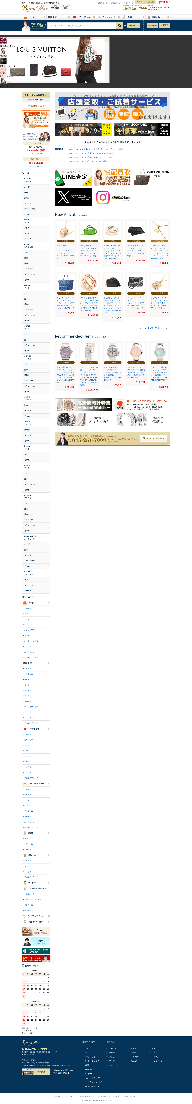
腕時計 (26, 198)
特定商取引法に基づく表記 (111, 1096)
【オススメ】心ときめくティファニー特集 (96, 157)
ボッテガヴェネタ (31, 641)
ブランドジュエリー (91, 1061)
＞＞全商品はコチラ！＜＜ (154, 328)
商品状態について (36, 106)
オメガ (132, 1048)
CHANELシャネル (26, 357)
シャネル (27, 625)
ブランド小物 (29, 209)
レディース (28, 233)
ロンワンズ (28, 905)
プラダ (26, 635)
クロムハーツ (29, 894)
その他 (26, 214)
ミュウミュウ (29, 646)
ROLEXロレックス (27, 573)
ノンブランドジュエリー (93, 1082)
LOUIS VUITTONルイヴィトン (29, 537)
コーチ (26, 619)
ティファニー (29, 811)
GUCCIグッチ (26, 286)
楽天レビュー (36, 159)
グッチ (26, 614)
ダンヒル (111, 1057)
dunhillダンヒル (26, 398)
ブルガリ (27, 701)
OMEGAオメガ (26, 221)
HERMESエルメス (27, 180)
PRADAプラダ (26, 466)
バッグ (26, 187)
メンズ (26, 228)
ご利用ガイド (102, 3)
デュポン (154, 1057)
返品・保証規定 (131, 1096)
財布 (26, 192)
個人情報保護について (88, 1096)
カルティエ (28, 674)
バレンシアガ (29, 630)
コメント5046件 (36, 153)
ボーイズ (27, 239)
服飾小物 (87, 1069)
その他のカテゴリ (90, 1086)
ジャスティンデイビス (32, 899)
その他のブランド (31, 657)
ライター (27, 411)
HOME (57, 1096)
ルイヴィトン (29, 652)
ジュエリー (28, 203)
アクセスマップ (128, 3)
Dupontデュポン (26, 447)
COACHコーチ (26, 327)
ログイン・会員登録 (145, 2)
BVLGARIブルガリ (27, 496)
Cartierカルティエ (27, 245)
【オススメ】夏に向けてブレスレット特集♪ (96, 153)
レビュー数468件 (36, 166)
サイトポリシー (70, 1096)
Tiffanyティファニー (28, 423)
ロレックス (112, 1065)
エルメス (27, 608)
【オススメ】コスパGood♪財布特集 (93, 161)
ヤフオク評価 (36, 143)
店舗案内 (114, 3)
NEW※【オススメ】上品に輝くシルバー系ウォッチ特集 (101, 149)
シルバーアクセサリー (92, 1078)
